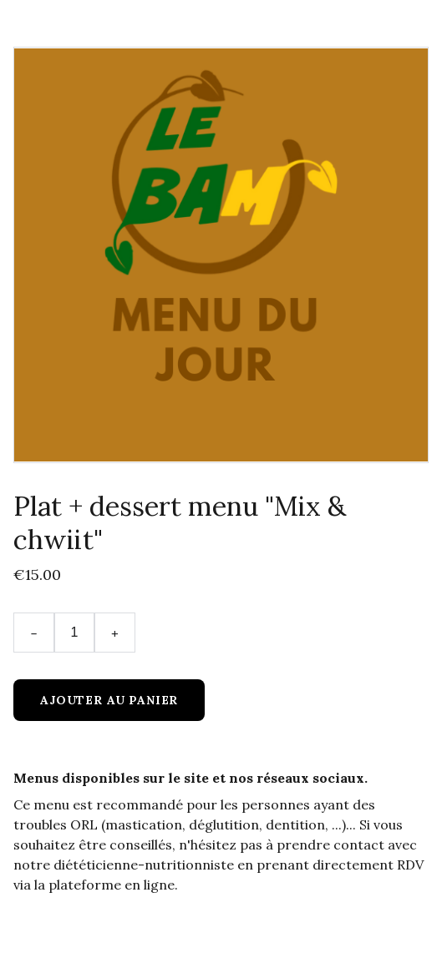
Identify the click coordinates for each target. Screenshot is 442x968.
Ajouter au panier (109, 700)
